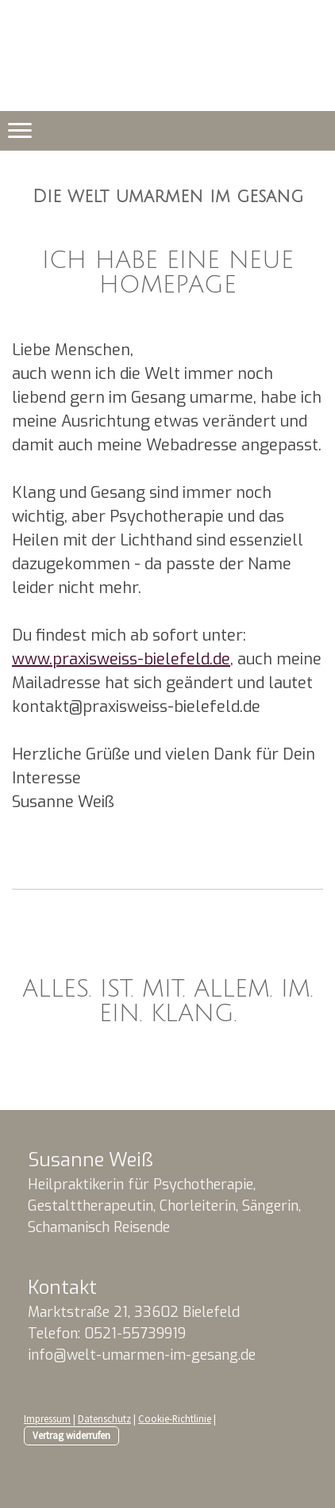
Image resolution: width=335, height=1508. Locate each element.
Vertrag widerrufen (71, 1435)
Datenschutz (104, 1418)
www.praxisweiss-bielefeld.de (121, 659)
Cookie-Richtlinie (174, 1418)
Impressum (47, 1418)
